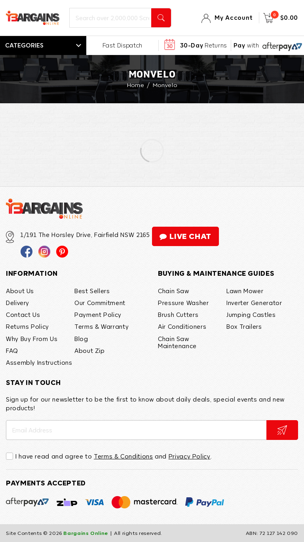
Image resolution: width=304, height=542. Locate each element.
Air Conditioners (182, 326)
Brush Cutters (178, 314)
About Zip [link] (89, 350)
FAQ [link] (12, 350)
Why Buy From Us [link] (32, 338)
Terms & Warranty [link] (101, 326)
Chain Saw (173, 290)
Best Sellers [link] (92, 290)
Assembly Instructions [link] (39, 362)
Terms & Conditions (123, 456)
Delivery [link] (17, 302)
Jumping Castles (251, 314)
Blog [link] (81, 338)
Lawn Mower (244, 290)
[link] (26, 251)
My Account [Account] (234, 17)
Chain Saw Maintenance (177, 342)
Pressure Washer (183, 302)
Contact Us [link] (23, 314)
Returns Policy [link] (27, 326)
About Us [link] (20, 290)
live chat (185, 236)
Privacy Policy (190, 456)
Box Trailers (244, 326)
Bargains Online (85, 533)
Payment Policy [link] (98, 314)
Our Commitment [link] (99, 302)
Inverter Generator (254, 302)
